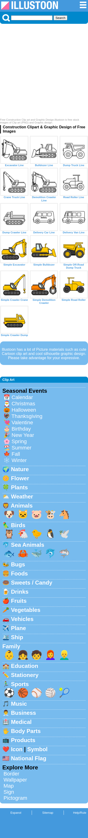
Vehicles (22, 619)
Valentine (22, 422)
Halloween (23, 410)
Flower (20, 478)
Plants (19, 487)
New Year (22, 435)
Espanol (15, 812)
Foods (19, 573)
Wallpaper (15, 780)
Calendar (22, 397)
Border (11, 774)
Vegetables (25, 610)
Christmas (23, 404)
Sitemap (47, 812)
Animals (22, 505)
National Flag (28, 758)
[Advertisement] (44, 72)
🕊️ (64, 534)
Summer (21, 448)
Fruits (19, 601)
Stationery (24, 675)
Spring (19, 441)
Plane (18, 628)
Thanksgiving (26, 416)
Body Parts (26, 731)
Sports (20, 684)
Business (23, 713)
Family (11, 646)
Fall (15, 454)
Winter (19, 460)
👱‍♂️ (64, 655)
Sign (9, 792)
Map (9, 786)
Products (23, 740)
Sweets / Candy (31, 582)
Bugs (18, 564)
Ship (17, 637)
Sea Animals (27, 545)
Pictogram (15, 798)
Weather (22, 496)
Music (19, 704)
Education (24, 666)
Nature (20, 469)
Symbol (37, 749)
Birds (18, 525)
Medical (21, 722)
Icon (17, 749)
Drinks (20, 592)
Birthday (21, 429)
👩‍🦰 (50, 655)
